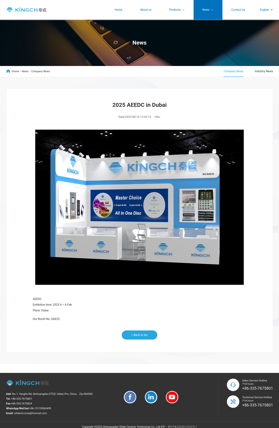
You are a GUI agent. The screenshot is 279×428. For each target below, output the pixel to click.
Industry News (264, 71)
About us (146, 9)
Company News (40, 71)
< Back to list (139, 335)
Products (177, 9)
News (208, 9)
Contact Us (238, 9)
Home (118, 9)
